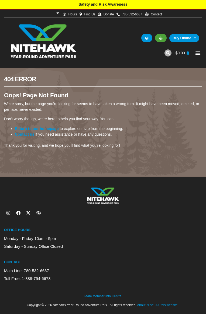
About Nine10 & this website (157, 305)
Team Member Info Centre (102, 296)
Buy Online (184, 38)
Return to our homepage (37, 128)
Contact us (24, 134)
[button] (167, 52)
